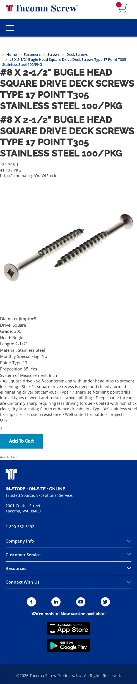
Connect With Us (22, 582)
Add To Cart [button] (21, 441)
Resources (16, 568)
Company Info (20, 541)
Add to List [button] (8, 457)
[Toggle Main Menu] (10, 27)
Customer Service (23, 554)
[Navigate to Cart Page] (123, 8)
